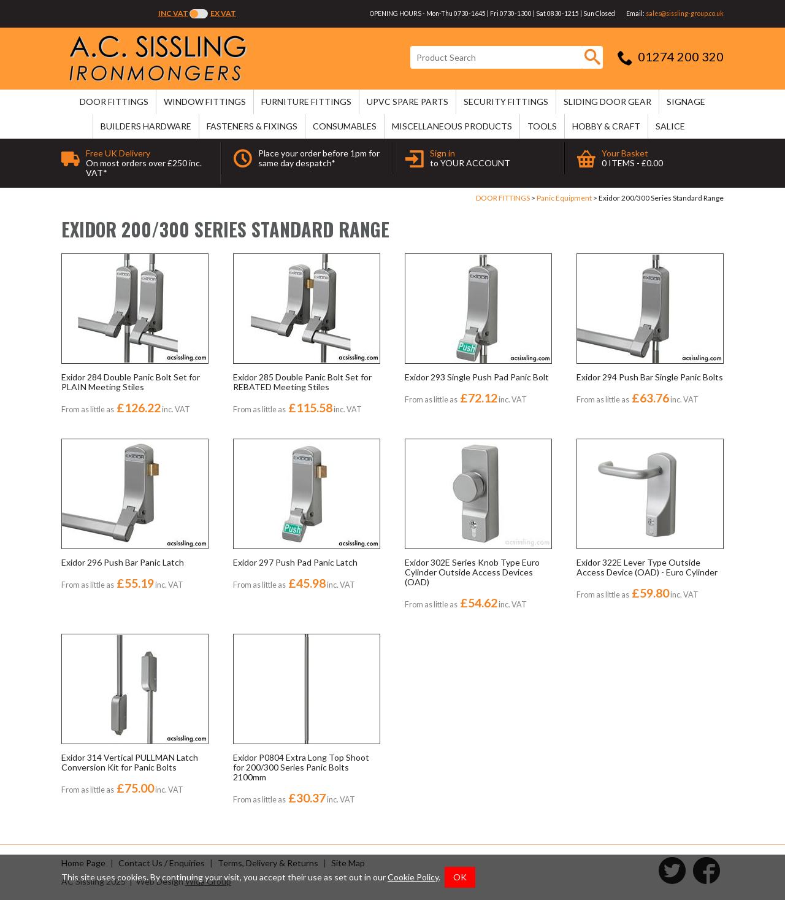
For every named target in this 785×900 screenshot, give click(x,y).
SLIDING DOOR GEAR (607, 101)
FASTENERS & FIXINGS (252, 126)
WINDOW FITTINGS (205, 101)
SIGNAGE (686, 101)
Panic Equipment (564, 197)
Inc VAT (173, 13)
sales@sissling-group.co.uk (685, 13)
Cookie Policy (413, 877)
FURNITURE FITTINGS (306, 101)
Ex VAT (223, 13)
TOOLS (542, 126)
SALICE (670, 126)
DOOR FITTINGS (114, 101)
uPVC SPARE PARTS (407, 101)
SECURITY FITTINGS (506, 101)
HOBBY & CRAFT (606, 126)
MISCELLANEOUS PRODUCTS (452, 126)
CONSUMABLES (345, 126)
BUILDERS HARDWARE (146, 126)
